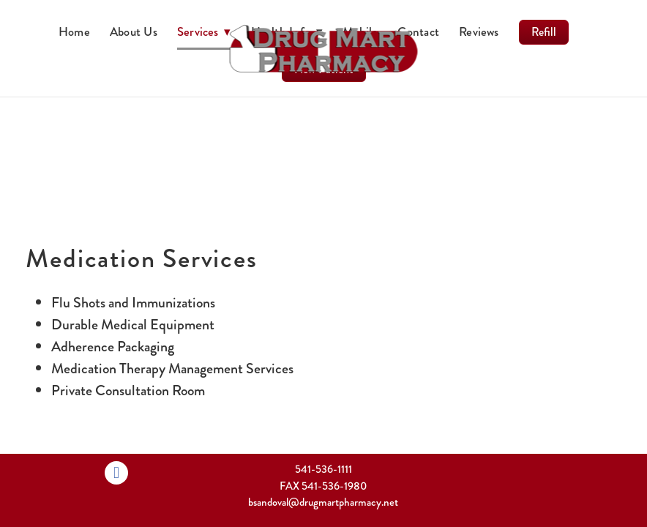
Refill (543, 31)
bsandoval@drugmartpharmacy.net (323, 502)
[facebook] (116, 473)
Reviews (479, 31)
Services (204, 31)
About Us (133, 31)
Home (74, 31)
